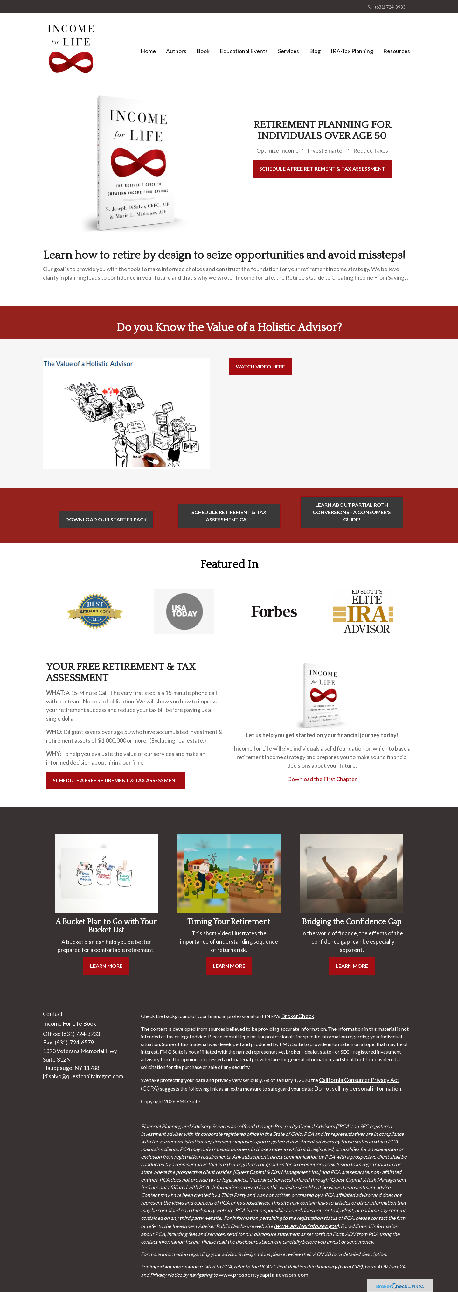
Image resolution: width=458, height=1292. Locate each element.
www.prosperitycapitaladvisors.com (263, 1274)
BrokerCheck (297, 1015)
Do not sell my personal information (357, 1088)
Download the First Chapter (322, 778)
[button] (176, 51)
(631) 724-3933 (387, 7)
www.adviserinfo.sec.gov (306, 1225)
